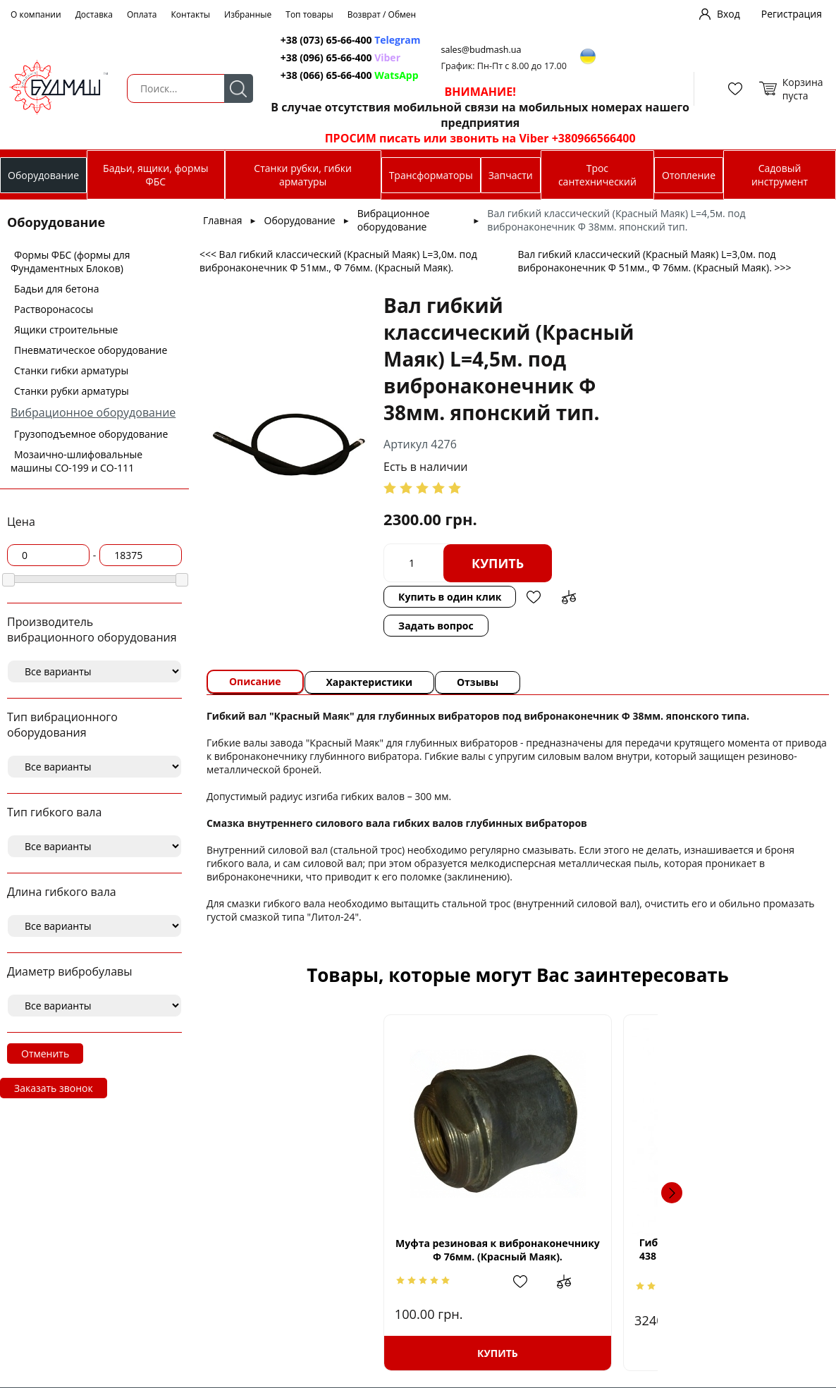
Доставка (94, 14)
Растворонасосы (53, 309)
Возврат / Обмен (382, 14)
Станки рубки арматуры (71, 391)
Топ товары (309, 14)
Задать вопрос (436, 625)
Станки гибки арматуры (71, 370)
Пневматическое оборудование (90, 350)
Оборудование (43, 175)
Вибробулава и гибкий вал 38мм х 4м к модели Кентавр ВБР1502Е (708, 1250)
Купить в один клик (449, 596)
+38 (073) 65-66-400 (326, 40)
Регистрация (791, 13)
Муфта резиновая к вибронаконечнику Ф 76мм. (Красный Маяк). (327, 1250)
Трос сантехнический (597, 174)
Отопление (688, 175)
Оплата (142, 14)
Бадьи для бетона (56, 288)
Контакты (191, 14)
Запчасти (510, 175)
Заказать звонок (53, 1088)
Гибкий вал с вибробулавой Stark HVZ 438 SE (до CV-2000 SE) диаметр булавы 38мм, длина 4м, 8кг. (518, 1256)
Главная (222, 220)
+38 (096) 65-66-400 (326, 57)
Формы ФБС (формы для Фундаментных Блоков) (70, 261)
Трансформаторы (431, 175)
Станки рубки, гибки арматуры (303, 174)
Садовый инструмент (779, 174)
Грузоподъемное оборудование (91, 434)
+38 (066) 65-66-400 (326, 75)
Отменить (45, 1053)
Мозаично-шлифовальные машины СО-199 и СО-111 (76, 461)
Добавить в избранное (534, 597)
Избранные (247, 14)
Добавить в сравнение (570, 597)
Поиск (237, 88)
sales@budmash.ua (482, 50)
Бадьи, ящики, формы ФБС (155, 174)
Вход (728, 13)
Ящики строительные (66, 329)
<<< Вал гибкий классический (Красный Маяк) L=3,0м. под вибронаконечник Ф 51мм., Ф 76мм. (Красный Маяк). (338, 260)
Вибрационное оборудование (93, 412)
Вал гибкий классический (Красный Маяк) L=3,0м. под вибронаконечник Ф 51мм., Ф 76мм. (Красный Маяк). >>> (654, 260)
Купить (498, 563)
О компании (36, 14)
